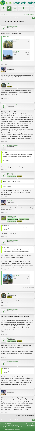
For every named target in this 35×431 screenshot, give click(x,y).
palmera (9, 68)
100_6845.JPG (16, 39)
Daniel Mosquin (11, 216)
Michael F (10, 173)
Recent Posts (4, 14)
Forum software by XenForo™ (12, 425)
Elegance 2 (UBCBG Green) (6, 423)
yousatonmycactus (12, 26)
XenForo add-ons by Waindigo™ (12, 429)
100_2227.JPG (16, 275)
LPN (8, 83)
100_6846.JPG (16, 51)
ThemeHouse (21, 426)
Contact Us (28, 423)
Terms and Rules (31, 425)
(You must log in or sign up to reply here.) (25, 415)
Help (33, 423)
